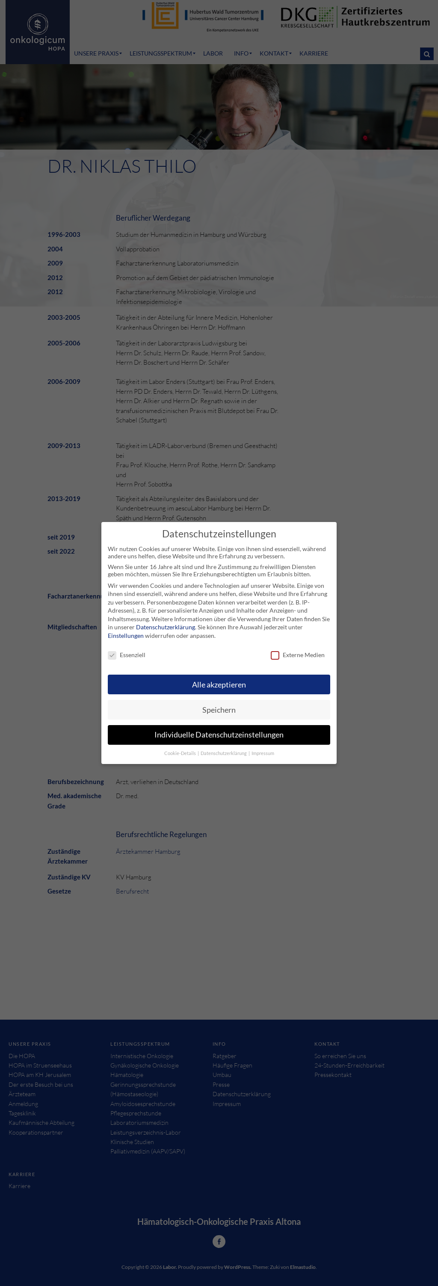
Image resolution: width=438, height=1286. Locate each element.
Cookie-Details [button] (180, 746)
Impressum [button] (263, 746)
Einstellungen (126, 628)
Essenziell (126, 648)
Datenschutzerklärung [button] (224, 746)
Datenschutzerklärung (165, 620)
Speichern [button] (219, 702)
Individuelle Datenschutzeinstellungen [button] (219, 727)
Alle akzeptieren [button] (219, 677)
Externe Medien (298, 648)
